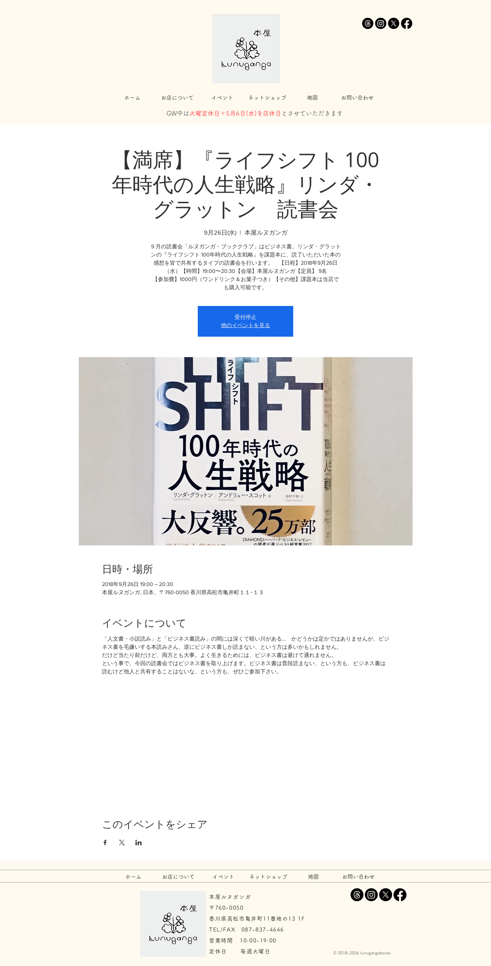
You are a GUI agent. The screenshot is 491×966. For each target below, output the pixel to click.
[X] (393, 23)
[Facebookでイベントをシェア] (105, 842)
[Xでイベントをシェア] (122, 842)
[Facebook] (406, 23)
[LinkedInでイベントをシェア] (138, 842)
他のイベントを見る (245, 325)
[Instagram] (380, 23)
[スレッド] (367, 23)
